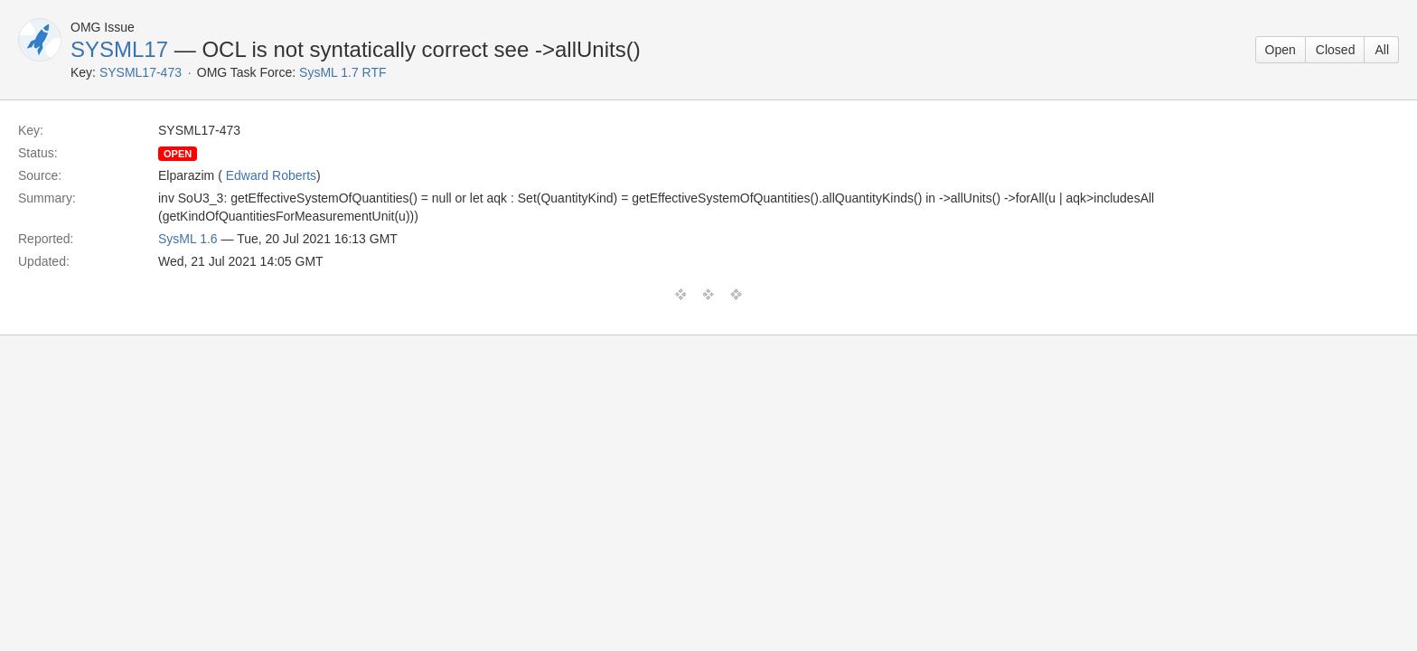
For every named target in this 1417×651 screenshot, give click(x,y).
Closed (1336, 49)
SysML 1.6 (188, 238)
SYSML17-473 (140, 72)
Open (1280, 49)
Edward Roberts (271, 175)
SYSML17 (119, 49)
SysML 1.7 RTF (342, 72)
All (1382, 49)
